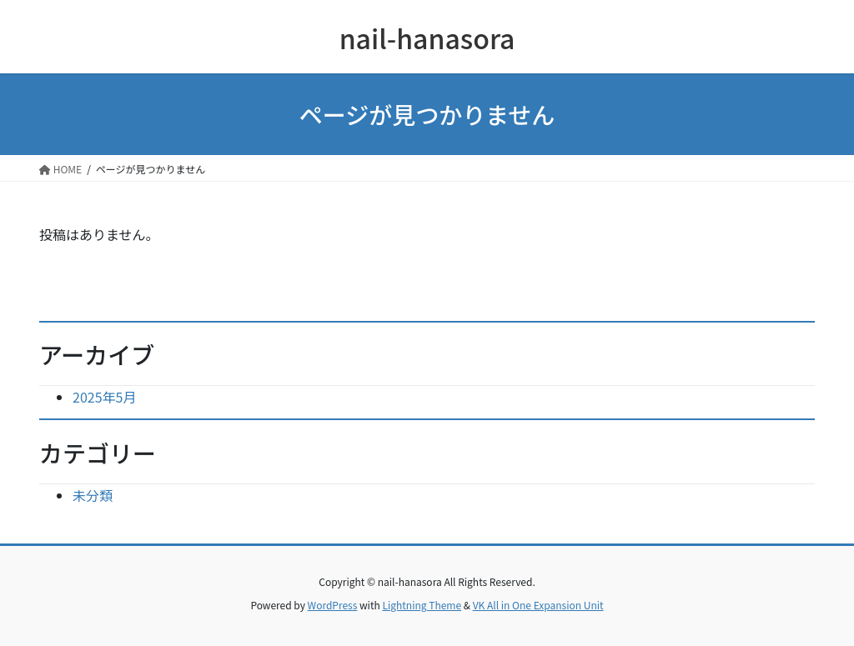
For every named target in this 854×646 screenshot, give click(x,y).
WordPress (333, 605)
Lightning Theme (421, 605)
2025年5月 (104, 397)
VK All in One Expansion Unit (538, 605)
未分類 (93, 495)
